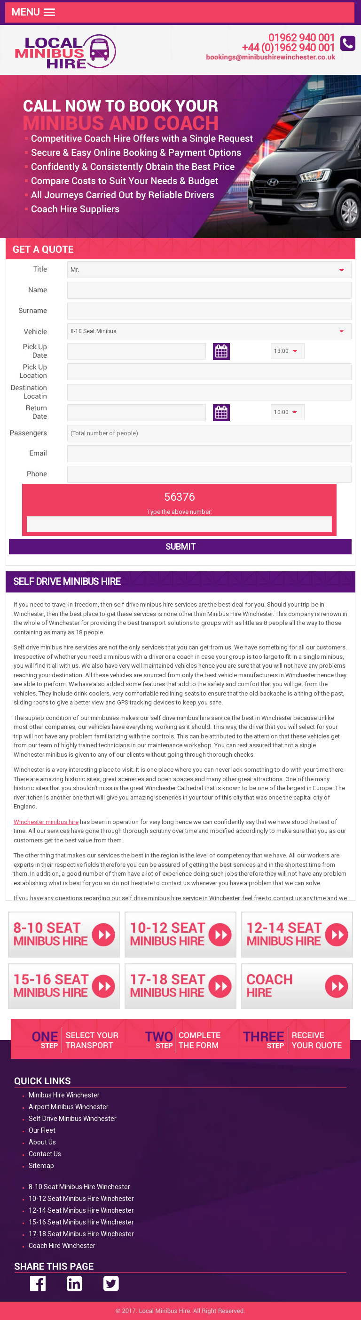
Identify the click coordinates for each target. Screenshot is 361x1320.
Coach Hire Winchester (62, 1245)
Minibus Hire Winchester (64, 1095)
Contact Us (45, 1154)
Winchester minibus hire (46, 821)
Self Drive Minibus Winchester (73, 1118)
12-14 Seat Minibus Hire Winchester (81, 1210)
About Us (42, 1142)
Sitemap (41, 1165)
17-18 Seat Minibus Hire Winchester (81, 1234)
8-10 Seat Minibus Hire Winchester (79, 1187)
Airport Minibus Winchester (69, 1107)
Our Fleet (42, 1130)
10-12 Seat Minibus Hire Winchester (81, 1198)
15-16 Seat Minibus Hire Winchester (81, 1222)
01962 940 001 (301, 38)
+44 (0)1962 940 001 (288, 48)
